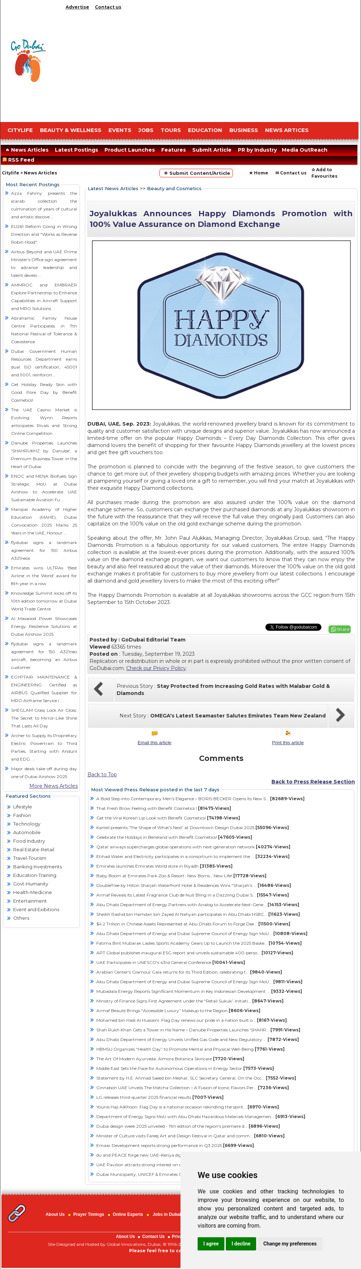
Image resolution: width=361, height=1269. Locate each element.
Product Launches (129, 150)
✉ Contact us (290, 173)
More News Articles (53, 786)
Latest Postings (77, 150)
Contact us (108, 7)
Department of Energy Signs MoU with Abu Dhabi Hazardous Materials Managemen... (200, 1116)
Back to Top (102, 774)
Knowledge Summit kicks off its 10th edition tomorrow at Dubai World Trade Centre (44, 600)
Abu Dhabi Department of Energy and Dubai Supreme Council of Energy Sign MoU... (201, 933)
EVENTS (119, 130)
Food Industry (29, 841)
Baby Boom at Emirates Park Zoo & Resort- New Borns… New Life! (181, 875)
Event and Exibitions (36, 909)
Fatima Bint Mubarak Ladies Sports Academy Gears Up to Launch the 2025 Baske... (199, 943)
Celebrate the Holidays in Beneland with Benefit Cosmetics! (174, 837)
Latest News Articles (113, 188)
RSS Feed (19, 160)
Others (21, 918)
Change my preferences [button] (289, 1244)
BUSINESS (243, 130)
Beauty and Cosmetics (174, 188)
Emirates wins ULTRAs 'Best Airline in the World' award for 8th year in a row (44, 575)
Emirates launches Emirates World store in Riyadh (164, 866)
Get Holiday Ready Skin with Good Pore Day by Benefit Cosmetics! (44, 392)
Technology (26, 824)
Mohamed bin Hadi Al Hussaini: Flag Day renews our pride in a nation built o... (191, 1020)
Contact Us (153, 1236)
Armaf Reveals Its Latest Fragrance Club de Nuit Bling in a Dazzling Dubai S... (192, 895)
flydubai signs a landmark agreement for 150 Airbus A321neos (44, 550)
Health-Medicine (32, 892)
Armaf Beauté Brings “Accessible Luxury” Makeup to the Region (178, 1010)
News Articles (26, 150)
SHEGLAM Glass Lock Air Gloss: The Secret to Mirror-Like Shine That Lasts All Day (44, 718)
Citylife (10, 173)
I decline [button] (241, 1244)
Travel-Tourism (29, 858)
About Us (55, 1214)
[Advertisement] (211, 64)
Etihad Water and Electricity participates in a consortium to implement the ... (193, 856)
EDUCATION (205, 130)
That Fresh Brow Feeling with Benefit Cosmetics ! (163, 808)
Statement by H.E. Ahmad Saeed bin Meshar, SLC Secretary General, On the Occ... (196, 1078)
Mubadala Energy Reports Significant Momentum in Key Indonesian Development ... (199, 991)
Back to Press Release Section (313, 781)
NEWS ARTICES (287, 130)
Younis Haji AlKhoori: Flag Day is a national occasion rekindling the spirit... (187, 1107)
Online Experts (128, 1214)
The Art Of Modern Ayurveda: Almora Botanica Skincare (170, 1058)
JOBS (145, 130)
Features (173, 150)
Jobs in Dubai (167, 1214)
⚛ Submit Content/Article (196, 173)
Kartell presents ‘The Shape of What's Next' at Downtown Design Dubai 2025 (192, 827)
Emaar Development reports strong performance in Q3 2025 (175, 1145)
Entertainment (30, 901)
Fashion (22, 815)
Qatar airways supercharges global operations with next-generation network (193, 846)
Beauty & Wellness (70, 130)
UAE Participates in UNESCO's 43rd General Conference (170, 962)
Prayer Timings (88, 1214)
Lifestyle (22, 806)
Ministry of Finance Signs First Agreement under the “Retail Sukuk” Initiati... (190, 1001)
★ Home (258, 173)
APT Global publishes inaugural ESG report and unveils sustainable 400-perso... (194, 952)
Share (343, 629)
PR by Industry (257, 150)
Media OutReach (304, 150)
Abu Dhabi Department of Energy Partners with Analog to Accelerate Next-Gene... (197, 904)
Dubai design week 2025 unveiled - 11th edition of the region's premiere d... (188, 1126)
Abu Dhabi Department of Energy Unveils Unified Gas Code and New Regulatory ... (197, 1039)
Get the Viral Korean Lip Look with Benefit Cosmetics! (168, 818)
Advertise (77, 7)
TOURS (171, 130)
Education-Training (34, 875)
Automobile (27, 832)
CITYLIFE (20, 130)
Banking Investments (37, 866)
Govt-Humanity (30, 884)
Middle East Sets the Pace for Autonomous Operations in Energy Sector (185, 1068)
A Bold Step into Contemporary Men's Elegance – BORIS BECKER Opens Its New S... (200, 798)
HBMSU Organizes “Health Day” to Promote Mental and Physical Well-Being (190, 1049)
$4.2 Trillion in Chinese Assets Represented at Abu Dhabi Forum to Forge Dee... (193, 924)
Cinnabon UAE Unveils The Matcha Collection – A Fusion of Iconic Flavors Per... (192, 1087)
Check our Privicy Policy (156, 668)
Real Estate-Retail (33, 849)
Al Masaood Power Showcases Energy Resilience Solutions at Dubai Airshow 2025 (44, 626)
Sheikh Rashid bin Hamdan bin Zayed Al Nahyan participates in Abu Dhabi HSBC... (198, 914)
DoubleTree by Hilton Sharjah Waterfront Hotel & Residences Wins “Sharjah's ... (193, 885)
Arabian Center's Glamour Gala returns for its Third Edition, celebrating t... (189, 972)
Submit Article (212, 150)
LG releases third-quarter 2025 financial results (160, 1097)
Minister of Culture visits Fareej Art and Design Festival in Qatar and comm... (190, 1135)
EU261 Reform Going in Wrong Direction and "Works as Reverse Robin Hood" (44, 234)
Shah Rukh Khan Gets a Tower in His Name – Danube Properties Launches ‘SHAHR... (198, 1029)
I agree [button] (211, 1244)
